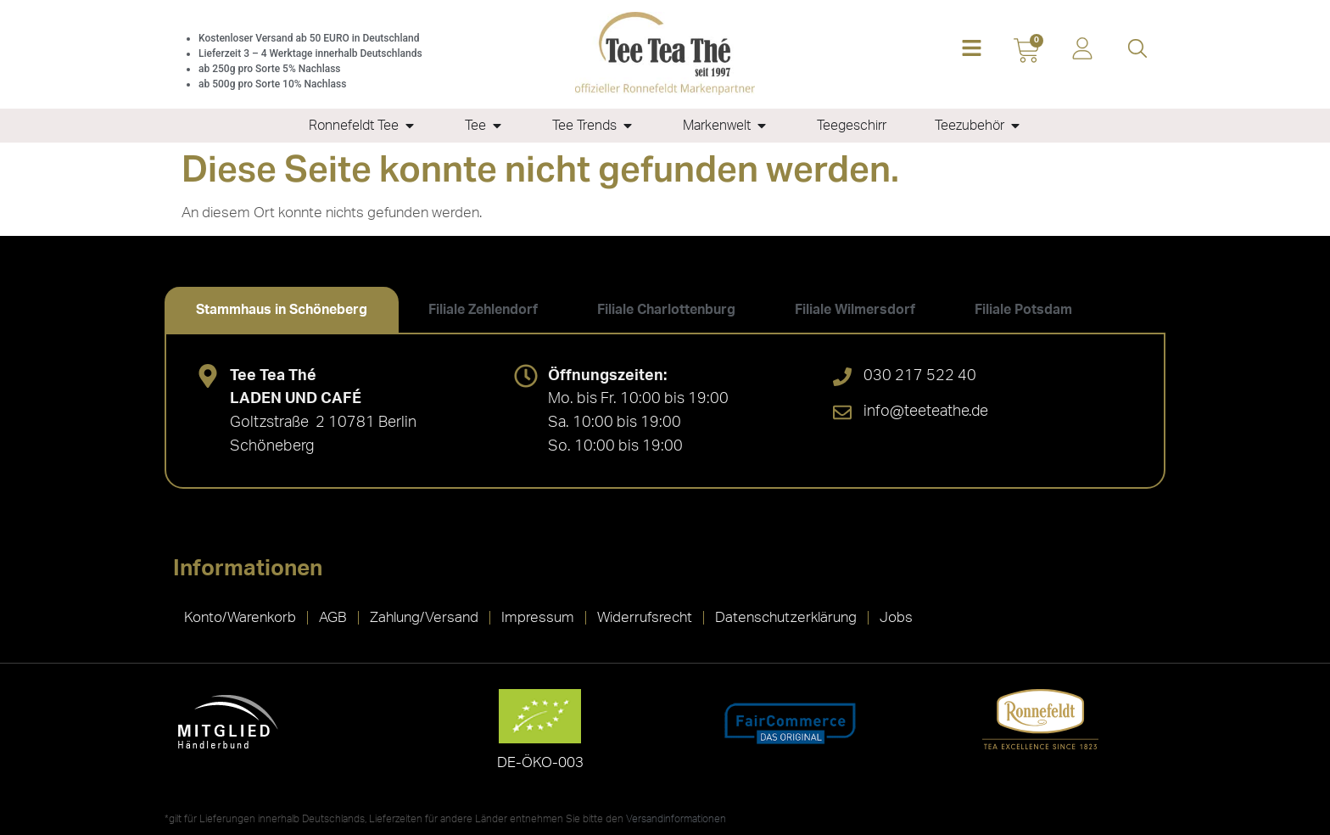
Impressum (537, 617)
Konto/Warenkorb (240, 617)
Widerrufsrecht (644, 617)
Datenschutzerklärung (786, 617)
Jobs (896, 617)
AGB (333, 617)
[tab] (282, 310)
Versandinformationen (676, 819)
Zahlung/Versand (424, 617)
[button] (972, 49)
